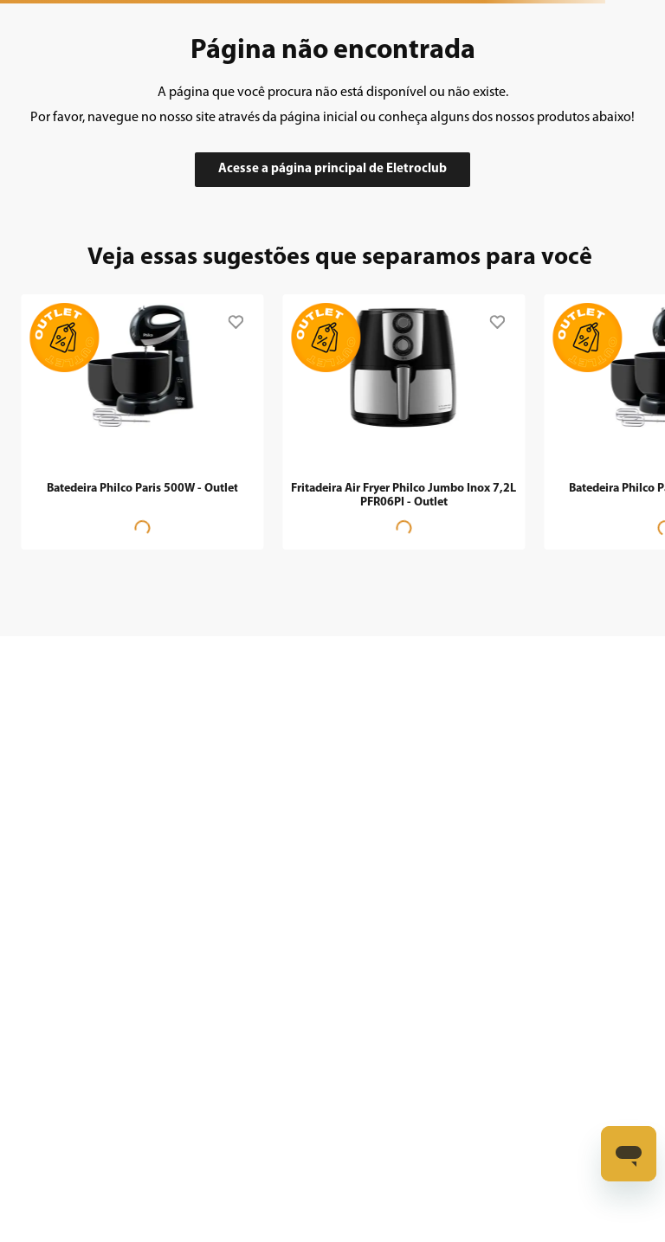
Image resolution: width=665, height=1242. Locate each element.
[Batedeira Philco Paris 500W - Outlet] (142, 420)
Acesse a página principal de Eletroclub (332, 169)
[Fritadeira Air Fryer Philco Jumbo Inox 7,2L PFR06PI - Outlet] (403, 420)
